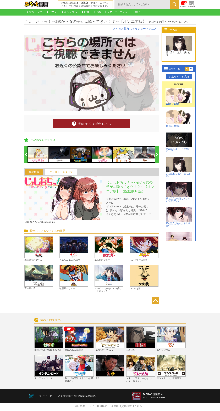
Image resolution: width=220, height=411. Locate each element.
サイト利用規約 (98, 406)
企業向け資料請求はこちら (126, 406)
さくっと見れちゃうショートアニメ (135, 28)
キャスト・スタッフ (61, 172)
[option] (38, 154)
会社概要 (80, 406)
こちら (65, 5)
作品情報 (34, 172)
